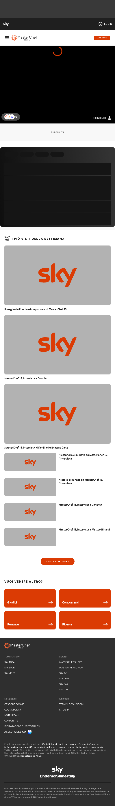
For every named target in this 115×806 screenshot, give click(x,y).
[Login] (105, 24)
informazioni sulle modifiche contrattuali (27, 747)
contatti (101, 747)
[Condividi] (102, 118)
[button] (12, 116)
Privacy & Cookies (88, 744)
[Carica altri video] (58, 561)
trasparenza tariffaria (69, 747)
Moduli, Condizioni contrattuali (59, 744)
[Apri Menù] (7, 37)
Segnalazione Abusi (31, 756)
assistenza (89, 747)
